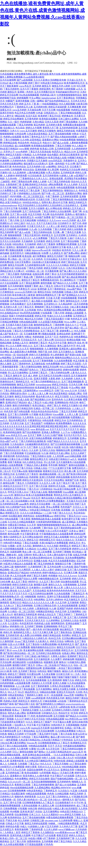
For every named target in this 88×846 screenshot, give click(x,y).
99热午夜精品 (76, 447)
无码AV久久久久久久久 (49, 767)
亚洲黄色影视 (17, 761)
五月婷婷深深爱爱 (69, 196)
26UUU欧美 (50, 187)
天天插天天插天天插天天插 (19, 325)
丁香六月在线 (65, 734)
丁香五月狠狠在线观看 (69, 113)
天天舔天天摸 (42, 199)
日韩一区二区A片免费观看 (16, 647)
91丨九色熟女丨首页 (10, 832)
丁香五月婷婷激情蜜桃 (42, 784)
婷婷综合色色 (77, 596)
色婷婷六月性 (28, 157)
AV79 (22, 447)
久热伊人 (78, 378)
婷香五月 (76, 635)
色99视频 (14, 811)
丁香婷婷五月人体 (24, 107)
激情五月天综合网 (66, 647)
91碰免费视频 (44, 677)
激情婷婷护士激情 (25, 247)
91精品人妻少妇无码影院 (65, 808)
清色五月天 (63, 166)
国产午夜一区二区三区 (53, 193)
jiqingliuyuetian (48, 98)
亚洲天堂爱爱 (40, 378)
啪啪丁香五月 (19, 187)
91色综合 (25, 737)
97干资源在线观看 (34, 844)
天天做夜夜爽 (30, 334)
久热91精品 (38, 122)
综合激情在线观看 (70, 581)
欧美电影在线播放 (48, 119)
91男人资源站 (53, 172)
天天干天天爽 (48, 110)
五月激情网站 (74, 611)
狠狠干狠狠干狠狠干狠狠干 (65, 677)
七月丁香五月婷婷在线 (58, 181)
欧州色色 (66, 250)
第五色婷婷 (39, 125)
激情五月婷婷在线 (66, 131)
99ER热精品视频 (70, 767)
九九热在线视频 (62, 593)
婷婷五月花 (9, 474)
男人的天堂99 (57, 328)
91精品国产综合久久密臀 (24, 578)
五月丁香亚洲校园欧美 (72, 381)
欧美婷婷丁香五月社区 (49, 116)
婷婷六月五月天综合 (35, 719)
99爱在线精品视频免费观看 (59, 817)
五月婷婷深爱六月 (21, 357)
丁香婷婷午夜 (78, 563)
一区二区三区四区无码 (62, 504)
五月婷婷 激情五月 (41, 86)
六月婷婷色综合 (63, 408)
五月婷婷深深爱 (62, 148)
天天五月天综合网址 (54, 480)
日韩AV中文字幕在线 (64, 286)
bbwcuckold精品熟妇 (20, 298)
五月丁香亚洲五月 (19, 587)
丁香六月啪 (13, 220)
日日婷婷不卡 (64, 223)
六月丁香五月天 (26, 307)
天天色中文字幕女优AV (70, 259)
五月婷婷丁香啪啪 (62, 552)
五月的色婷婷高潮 (68, 128)
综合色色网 (13, 447)
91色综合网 (20, 134)
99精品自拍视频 (52, 650)
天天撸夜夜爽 (51, 271)
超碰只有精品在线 (52, 635)
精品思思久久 (32, 692)
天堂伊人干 (9, 151)
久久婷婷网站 (53, 620)
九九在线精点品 (20, 477)
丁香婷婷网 (58, 325)
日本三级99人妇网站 (68, 119)
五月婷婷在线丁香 (15, 772)
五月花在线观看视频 (36, 680)
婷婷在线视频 (63, 477)
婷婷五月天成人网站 (59, 453)
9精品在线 (20, 116)
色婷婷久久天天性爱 (41, 683)
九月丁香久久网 (46, 340)
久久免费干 (56, 659)
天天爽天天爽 (70, 572)
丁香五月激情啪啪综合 (51, 190)
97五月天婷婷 (51, 826)
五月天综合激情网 (45, 731)
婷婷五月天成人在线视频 (56, 537)
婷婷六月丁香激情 (46, 244)
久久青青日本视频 (73, 399)
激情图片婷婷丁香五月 (23, 665)
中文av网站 (34, 98)
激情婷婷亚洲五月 (43, 325)
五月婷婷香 (65, 578)
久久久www (55, 220)
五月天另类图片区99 (44, 92)
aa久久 (73, 459)
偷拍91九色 (67, 671)
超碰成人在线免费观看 (11, 465)
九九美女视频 (48, 674)
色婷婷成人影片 (48, 95)
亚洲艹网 (77, 211)
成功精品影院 (19, 662)
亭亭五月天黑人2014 (18, 492)
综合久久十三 (72, 325)
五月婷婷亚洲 (67, 172)
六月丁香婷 (32, 447)
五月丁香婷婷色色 (21, 363)
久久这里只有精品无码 (21, 408)
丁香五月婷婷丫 (64, 614)
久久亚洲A (13, 623)
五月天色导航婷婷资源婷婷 (70, 274)
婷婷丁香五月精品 (63, 841)
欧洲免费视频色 (64, 423)
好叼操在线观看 (51, 629)
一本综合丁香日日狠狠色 (68, 668)
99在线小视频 (35, 838)
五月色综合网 (54, 566)
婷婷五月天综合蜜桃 (40, 504)
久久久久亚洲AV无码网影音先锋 (50, 80)
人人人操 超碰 (23, 686)
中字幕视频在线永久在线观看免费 (56, 534)
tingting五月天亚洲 (40, 728)
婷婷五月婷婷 (50, 268)
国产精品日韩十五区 (25, 704)
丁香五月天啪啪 (63, 145)
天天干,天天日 (55, 746)
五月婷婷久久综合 (70, 620)
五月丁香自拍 (32, 644)
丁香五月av (33, 764)
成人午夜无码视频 (18, 83)
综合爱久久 (20, 725)
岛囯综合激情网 (35, 770)
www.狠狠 (24, 148)
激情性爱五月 (27, 217)
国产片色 (76, 223)
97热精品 (26, 154)
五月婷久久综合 (47, 450)
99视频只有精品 (75, 157)
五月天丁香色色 (8, 558)
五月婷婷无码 (12, 635)
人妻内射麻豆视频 (36, 172)
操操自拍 (10, 399)
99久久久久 (45, 764)
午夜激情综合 (34, 420)
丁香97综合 (47, 528)
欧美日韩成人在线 (57, 157)
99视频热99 (49, 423)
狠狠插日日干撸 (63, 563)
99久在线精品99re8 (9, 313)
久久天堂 (31, 525)
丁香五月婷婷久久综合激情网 (56, 211)
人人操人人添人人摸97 (42, 569)
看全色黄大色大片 (45, 396)
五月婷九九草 (10, 307)
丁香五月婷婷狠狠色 (13, 620)
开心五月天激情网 (12, 480)
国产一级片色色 (34, 629)
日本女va (73, 531)
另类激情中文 (70, 160)
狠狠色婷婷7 (21, 566)
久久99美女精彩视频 (13, 844)
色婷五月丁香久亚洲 (29, 190)
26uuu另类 (69, 695)
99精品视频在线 (32, 253)
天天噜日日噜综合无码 (45, 605)
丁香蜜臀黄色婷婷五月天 (12, 680)
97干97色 (78, 802)
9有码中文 (33, 581)
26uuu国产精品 (74, 289)
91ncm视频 (58, 414)
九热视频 (22, 764)
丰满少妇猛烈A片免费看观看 (53, 543)
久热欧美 (12, 764)
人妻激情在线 (41, 608)
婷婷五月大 (74, 543)
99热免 (3, 734)
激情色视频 (46, 283)
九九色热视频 (45, 229)
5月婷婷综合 (46, 489)
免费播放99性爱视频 (66, 244)
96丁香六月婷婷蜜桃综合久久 (45, 381)
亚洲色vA (70, 214)
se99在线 (61, 701)
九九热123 (8, 605)
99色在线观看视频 (65, 187)
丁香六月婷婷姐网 (12, 211)
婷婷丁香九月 (54, 405)
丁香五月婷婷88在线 (41, 232)
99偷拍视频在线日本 (48, 578)
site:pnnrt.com (51, 820)
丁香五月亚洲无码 (31, 235)
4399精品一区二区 (35, 271)
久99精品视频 (62, 793)
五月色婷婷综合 (75, 420)
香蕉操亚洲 (20, 716)
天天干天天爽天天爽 (42, 632)
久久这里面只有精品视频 (50, 322)
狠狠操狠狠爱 (14, 235)
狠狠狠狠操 (9, 686)
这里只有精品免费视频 (40, 438)
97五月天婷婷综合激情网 (40, 593)
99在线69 (56, 250)
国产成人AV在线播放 (65, 784)
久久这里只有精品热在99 (58, 752)
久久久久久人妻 (43, 417)
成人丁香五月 (46, 286)
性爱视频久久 (77, 417)
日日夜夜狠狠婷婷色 (65, 805)
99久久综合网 (66, 366)
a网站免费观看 (55, 184)
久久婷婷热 (5, 337)
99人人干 (12, 692)
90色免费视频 (53, 363)
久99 (73, 86)
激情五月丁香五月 (30, 280)
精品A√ (55, 772)
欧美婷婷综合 (14, 817)
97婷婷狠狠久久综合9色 (29, 193)
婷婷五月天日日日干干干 (15, 486)
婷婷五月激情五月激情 (72, 226)
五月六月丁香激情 (29, 89)
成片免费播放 (39, 256)
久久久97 (19, 719)
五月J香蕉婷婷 (54, 680)
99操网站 (79, 695)
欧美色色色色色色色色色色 (60, 590)
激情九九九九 (55, 584)
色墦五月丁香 (59, 617)
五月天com (11, 328)
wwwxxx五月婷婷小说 (25, 292)
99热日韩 (32, 808)
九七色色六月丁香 (68, 826)
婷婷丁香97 (33, 83)
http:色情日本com (73, 719)
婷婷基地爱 (21, 175)
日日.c (15, 752)
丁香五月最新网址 (40, 737)
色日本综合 (79, 513)
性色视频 (23, 208)
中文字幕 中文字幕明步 (38, 725)
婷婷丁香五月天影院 (71, 363)
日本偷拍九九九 (49, 713)
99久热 (65, 447)
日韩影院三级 (37, 820)
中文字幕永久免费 (62, 722)
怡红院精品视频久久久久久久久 (16, 238)
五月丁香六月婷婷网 (18, 414)
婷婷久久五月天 (49, 707)
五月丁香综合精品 (26, 731)
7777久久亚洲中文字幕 (59, 468)
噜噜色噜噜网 (55, 492)
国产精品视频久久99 (40, 399)
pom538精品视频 (73, 456)
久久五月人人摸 (47, 483)
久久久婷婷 (45, 710)
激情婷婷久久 (39, 546)
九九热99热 (11, 178)
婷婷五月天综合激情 (39, 778)
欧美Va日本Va (80, 734)
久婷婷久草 (13, 217)
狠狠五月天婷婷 (16, 734)
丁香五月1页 (31, 617)
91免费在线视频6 (48, 644)
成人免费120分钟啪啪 (31, 635)
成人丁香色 (59, 301)
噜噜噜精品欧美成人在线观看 (46, 519)
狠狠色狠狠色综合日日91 (43, 647)
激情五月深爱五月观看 (64, 689)
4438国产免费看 (43, 217)
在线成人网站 (68, 653)
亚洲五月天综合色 (66, 692)
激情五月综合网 (16, 265)
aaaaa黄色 (24, 504)
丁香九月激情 (12, 274)
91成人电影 (48, 402)
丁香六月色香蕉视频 (13, 453)
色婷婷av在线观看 (12, 137)
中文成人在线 (22, 399)
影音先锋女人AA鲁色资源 (36, 775)
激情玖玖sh (19, 495)
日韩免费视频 (10, 808)
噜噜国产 (63, 465)
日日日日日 (60, 340)
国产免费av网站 (72, 253)
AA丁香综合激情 (77, 764)
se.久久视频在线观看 (18, 758)
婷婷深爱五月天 (47, 540)
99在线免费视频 (67, 139)
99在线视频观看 (69, 298)
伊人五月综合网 (18, 575)
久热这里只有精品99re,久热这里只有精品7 (39, 740)
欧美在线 (26, 256)
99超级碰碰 (22, 229)
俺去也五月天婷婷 (34, 319)
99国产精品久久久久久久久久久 (63, 441)
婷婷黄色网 (9, 456)
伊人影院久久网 (46, 805)
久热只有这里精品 (75, 268)
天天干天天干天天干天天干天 (64, 429)
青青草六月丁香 (50, 128)
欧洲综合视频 (73, 340)
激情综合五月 (72, 301)
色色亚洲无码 (26, 623)
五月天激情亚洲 (41, 659)
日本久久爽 (81, 755)
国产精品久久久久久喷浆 (65, 283)
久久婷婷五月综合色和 (42, 357)
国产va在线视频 (24, 80)
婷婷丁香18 (50, 274)
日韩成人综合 (40, 468)
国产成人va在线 (22, 232)
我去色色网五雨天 (18, 420)
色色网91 (66, 635)
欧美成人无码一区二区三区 (13, 838)
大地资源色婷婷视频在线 (48, 522)
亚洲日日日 (15, 602)
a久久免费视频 (40, 238)
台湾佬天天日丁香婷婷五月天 (14, 429)
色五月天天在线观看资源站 (61, 560)
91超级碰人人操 (36, 826)
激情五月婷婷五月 (78, 202)
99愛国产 (10, 101)
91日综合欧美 (35, 175)
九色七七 (14, 131)
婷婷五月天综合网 (9, 95)
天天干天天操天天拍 (46, 223)
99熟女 (75, 134)
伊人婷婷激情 (57, 354)
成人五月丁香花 (19, 581)
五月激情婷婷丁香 (65, 838)
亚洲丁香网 (22, 558)
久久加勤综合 (47, 832)
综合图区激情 (15, 516)
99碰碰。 (52, 823)
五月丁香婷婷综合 (56, 289)
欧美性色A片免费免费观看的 (50, 501)
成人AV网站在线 (53, 208)
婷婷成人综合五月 (47, 614)
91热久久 (80, 731)
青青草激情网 (21, 829)
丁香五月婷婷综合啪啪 (71, 749)
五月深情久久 (50, 304)
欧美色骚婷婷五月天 (74, 83)
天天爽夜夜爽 (74, 107)
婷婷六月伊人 (78, 578)
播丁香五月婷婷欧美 (44, 563)
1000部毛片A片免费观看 (12, 767)
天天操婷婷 (27, 241)
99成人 (23, 826)
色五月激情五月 (72, 599)
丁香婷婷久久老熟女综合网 (47, 277)
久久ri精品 (42, 549)
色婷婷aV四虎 (10, 701)
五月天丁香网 (34, 435)
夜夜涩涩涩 (62, 835)
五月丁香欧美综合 (63, 632)
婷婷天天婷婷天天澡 (22, 584)
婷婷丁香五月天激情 (37, 575)
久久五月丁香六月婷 (49, 581)
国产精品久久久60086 (76, 716)
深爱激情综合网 (34, 668)
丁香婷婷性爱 (36, 829)
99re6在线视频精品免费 (21, 787)
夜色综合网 (13, 534)
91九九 (29, 722)
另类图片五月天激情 (37, 160)
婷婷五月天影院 (13, 154)
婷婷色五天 (24, 701)
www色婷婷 (21, 151)
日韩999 (27, 555)
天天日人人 (78, 507)
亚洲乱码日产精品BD (16, 402)
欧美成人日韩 (47, 148)
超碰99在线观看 (71, 369)
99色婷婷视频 (7, 683)
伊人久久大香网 (13, 346)
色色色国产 (66, 507)
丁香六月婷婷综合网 (59, 372)
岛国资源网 (15, 552)
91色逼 (39, 113)
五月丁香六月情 (18, 841)
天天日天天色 (21, 438)
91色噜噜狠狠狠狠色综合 (69, 95)
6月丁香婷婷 (49, 838)
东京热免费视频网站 (75, 558)
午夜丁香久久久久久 (62, 513)
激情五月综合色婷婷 (25, 396)
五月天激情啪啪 (35, 304)
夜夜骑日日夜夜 (22, 784)
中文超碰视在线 (32, 453)
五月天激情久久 (66, 351)
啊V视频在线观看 (14, 250)
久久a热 (33, 229)
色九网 (46, 214)
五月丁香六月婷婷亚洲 (59, 549)
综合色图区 (52, 154)
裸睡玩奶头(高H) (18, 393)
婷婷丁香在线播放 (68, 122)
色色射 (83, 677)
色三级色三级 (7, 566)
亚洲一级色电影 (56, 163)
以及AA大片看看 (16, 644)
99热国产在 (15, 608)
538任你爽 (5, 581)
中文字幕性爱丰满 (29, 534)
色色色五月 (76, 319)
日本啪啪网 (16, 169)
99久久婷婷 (28, 608)
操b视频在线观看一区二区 (52, 474)
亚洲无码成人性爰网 (20, 835)
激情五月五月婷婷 (26, 384)
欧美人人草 (72, 247)
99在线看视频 (63, 110)
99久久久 (30, 223)
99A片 (21, 692)
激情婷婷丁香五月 (38, 343)
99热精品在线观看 (38, 746)
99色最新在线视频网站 (74, 746)
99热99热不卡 (58, 725)
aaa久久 (3, 420)
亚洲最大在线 (40, 560)
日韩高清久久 (50, 113)
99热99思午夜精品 (12, 543)
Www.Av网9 (70, 322)
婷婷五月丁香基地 (30, 832)
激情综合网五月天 (39, 459)
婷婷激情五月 (59, 438)
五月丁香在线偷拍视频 (59, 134)
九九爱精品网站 (42, 787)
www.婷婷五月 (46, 390)
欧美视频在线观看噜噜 (42, 145)
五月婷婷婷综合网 (9, 504)
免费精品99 (41, 157)
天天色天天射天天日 (35, 620)
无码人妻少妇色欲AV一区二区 (32, 799)
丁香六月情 (58, 313)
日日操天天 (15, 638)
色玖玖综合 (28, 169)
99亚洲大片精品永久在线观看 (18, 563)
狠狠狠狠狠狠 (7, 134)
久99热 (79, 692)
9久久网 (41, 749)
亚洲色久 (10, 247)
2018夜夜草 (47, 587)
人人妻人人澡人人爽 (38, 393)
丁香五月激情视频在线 (62, 199)
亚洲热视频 (40, 169)
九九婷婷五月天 (35, 187)
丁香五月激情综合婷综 (50, 369)
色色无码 (8, 411)
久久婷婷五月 (56, 253)
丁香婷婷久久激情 (34, 695)
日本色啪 (55, 510)
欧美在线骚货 (31, 772)
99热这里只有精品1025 (71, 811)
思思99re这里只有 (14, 310)
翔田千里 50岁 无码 (47, 351)
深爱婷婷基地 (33, 841)
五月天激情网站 (44, 689)
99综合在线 (20, 268)
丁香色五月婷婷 (35, 268)
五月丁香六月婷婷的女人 (58, 796)
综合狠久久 (9, 128)
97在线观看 (46, 313)
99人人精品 (77, 145)
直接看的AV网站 (50, 139)
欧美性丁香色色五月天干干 (35, 137)
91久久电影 (52, 546)
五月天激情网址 (51, 811)
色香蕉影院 (81, 131)
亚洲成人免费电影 (51, 432)
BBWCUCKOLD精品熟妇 (12, 629)
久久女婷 (33, 450)
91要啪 (32, 749)
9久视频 (12, 698)
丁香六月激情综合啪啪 (30, 366)
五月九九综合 (80, 740)
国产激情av (39, 752)
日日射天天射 (63, 674)
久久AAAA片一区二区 (19, 781)
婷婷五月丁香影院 (17, 674)
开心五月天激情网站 (18, 372)
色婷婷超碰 (25, 122)
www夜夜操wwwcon (65, 832)
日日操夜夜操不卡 (64, 802)
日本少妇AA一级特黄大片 (61, 799)
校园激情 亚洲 (51, 662)
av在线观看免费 (22, 683)
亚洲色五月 (13, 728)
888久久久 (27, 346)
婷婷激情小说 (16, 626)
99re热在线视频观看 (29, 95)
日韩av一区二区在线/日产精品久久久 (54, 665)
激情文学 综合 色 (75, 343)
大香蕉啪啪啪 (69, 584)
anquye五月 (77, 752)
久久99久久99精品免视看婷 (21, 522)
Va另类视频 (45, 772)
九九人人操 (77, 250)
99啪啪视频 (30, 596)
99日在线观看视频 (61, 417)
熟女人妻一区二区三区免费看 (37, 552)
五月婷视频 (73, 438)
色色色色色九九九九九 (14, 540)
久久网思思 (24, 569)
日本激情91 (34, 587)
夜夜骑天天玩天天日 (53, 471)
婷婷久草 (7, 632)
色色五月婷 (60, 611)
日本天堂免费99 (22, 262)
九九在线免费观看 (63, 360)
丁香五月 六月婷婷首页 (26, 483)
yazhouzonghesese (8, 205)
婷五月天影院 (62, 396)
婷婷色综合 (28, 516)
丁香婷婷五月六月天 (22, 599)
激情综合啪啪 (26, 752)
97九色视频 (38, 531)
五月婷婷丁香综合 (27, 671)
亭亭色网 (52, 465)
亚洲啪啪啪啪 (50, 626)
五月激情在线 (38, 363)
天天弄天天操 (17, 423)
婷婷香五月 (47, 235)
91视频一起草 (14, 546)
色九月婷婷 (23, 820)
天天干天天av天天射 (16, 770)
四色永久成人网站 (17, 713)
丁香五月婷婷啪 (25, 125)
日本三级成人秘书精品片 (37, 656)
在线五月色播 (80, 555)
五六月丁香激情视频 (42, 360)
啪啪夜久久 (77, 781)
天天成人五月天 (75, 80)
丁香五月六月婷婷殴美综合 (25, 331)
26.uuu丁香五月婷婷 (24, 641)
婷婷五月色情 (53, 241)
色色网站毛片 (7, 107)
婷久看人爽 (70, 471)
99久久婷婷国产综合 (16, 507)
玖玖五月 (35, 498)
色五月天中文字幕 (57, 343)
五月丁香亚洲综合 (66, 98)
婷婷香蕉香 (30, 796)
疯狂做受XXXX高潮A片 (36, 163)
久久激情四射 (7, 641)
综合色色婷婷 (57, 214)
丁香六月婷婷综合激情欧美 (32, 441)
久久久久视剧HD (50, 814)
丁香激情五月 (77, 593)
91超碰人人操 (66, 175)
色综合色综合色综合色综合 (44, 411)
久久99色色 (37, 259)
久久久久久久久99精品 (57, 265)
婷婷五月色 (80, 680)
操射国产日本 (72, 480)
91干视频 (33, 414)
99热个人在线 (48, 758)
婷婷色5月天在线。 (58, 486)
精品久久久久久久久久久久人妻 (38, 602)
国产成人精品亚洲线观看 (74, 277)
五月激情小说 (7, 268)
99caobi (26, 498)
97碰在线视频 (49, 701)
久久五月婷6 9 (46, 447)
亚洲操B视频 (49, 668)
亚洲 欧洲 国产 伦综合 (31, 811)
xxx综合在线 (25, 360)
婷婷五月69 (60, 420)
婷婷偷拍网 (68, 659)
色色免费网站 (21, 778)
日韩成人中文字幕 (15, 823)
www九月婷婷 (69, 220)
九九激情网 (34, 528)
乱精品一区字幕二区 (44, 408)
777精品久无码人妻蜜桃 (35, 465)
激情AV (62, 662)
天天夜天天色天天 (36, 226)
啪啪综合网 (74, 256)
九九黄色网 (22, 749)
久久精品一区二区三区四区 (21, 611)
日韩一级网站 (37, 101)
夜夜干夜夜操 (14, 462)
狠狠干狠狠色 (54, 671)
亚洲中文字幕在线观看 (58, 596)
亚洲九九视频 (59, 683)
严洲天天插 (11, 820)
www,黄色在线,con (39, 429)
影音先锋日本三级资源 (23, 295)
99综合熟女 (18, 244)
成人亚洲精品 (68, 522)
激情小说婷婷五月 (12, 537)
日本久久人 (80, 238)
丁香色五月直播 (73, 232)
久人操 (3, 758)
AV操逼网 (15, 340)
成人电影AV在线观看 (41, 301)
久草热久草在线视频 (60, 686)
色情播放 (52, 575)
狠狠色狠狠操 (35, 471)
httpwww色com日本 (41, 250)
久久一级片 (13, 122)
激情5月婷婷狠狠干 (21, 405)
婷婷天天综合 (57, 641)
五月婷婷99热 (40, 107)
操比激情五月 (66, 629)
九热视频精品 (7, 778)
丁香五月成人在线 (38, 492)
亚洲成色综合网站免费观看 (57, 310)
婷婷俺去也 (67, 116)
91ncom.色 (32, 743)
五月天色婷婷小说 (36, 166)
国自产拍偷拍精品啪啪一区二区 (66, 778)
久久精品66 (30, 549)
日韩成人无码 (71, 292)
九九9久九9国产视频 (52, 435)
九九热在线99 (17, 444)
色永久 (24, 450)
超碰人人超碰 (39, 181)
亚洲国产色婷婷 (65, 608)
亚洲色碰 (41, 289)
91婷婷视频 (69, 89)
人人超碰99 (9, 175)
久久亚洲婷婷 (19, 172)
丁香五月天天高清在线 (39, 151)
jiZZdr (33, 289)
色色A (40, 310)
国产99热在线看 (22, 411)
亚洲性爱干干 (78, 334)
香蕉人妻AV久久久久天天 (16, 348)
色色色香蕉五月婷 (55, 698)
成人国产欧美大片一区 (11, 334)
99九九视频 (79, 331)
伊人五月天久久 (51, 770)
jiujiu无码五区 (55, 160)
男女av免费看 (52, 507)
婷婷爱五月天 (12, 513)
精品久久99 (70, 151)
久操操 (27, 250)
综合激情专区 (57, 728)
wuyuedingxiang (43, 384)
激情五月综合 (44, 292)
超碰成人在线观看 (74, 313)
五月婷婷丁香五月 (38, 372)
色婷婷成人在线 (42, 623)
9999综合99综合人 (31, 202)
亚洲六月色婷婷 (47, 477)
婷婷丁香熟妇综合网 (21, 181)
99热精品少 (42, 220)
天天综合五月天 (29, 340)
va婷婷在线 (64, 707)
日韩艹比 (59, 390)
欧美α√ (15, 710)
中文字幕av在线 (19, 471)
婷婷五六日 (32, 540)
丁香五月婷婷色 (11, 89)
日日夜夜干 (75, 166)
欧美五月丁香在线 (59, 387)
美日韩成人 (77, 552)
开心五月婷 (49, 462)
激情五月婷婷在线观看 (36, 823)
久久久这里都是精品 (64, 755)
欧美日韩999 (45, 414)
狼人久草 (58, 587)
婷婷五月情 (40, 316)
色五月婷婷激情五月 (10, 737)
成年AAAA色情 (8, 749)
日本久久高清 (51, 122)
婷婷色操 (34, 148)
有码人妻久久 (39, 555)
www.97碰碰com (66, 829)
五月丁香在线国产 (34, 423)
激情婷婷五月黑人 (22, 632)
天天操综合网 (34, 110)
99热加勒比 (35, 707)
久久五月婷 (60, 602)
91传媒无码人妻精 (76, 662)
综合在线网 (5, 665)
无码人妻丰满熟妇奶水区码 (21, 199)
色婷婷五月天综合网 (70, 169)
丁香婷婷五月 (50, 790)
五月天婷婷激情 (16, 286)
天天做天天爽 (67, 772)
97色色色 (48, 844)
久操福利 (39, 247)
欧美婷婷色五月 (66, 644)
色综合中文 (64, 713)
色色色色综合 (19, 166)
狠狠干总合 (68, 680)
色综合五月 (36, 142)
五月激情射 (73, 602)
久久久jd (45, 328)
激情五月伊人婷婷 (61, 86)
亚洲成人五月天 (20, 343)
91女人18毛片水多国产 (56, 531)
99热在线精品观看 (28, 322)
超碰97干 (19, 656)
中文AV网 (70, 163)
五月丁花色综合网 (31, 211)
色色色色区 (18, 319)
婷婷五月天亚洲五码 (32, 480)
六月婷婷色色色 (18, 160)
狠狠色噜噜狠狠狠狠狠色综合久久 (54, 525)
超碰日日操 (60, 569)
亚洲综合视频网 (13, 677)
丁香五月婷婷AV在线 (40, 456)
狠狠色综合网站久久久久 (67, 357)
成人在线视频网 (22, 145)
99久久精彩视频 (67, 104)
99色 (15, 671)
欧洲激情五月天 (78, 743)
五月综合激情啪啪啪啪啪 (43, 781)
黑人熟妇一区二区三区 (19, 259)
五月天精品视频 (28, 220)
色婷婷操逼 (25, 274)
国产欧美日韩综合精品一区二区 (19, 653)
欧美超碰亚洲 (42, 387)
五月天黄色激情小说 (18, 528)
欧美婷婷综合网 (44, 716)
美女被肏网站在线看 (33, 650)
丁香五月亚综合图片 (54, 319)
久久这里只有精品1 (15, 668)
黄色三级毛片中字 (66, 346)
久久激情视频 (51, 348)
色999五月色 (54, 638)
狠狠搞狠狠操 (36, 348)
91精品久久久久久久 (10, 280)
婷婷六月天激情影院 (39, 354)
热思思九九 (57, 151)
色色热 (50, 793)
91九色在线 (67, 566)
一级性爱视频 (11, 740)
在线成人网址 (75, 393)
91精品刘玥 (35, 758)
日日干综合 (81, 647)
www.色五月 (25, 86)
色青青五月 (24, 289)
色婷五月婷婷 (76, 793)
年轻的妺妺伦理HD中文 (67, 92)
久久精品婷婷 (65, 304)
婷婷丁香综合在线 (70, 262)
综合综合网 (22, 354)
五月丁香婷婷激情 (40, 686)
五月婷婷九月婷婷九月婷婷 (65, 710)
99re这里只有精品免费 (64, 489)
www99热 (4, 169)
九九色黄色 (18, 337)
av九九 (79, 89)
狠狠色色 (19, 796)
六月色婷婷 (81, 829)
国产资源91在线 (73, 354)
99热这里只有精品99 (40, 510)
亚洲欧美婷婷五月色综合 (34, 184)
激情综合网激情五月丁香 (48, 295)
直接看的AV (16, 775)
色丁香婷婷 (57, 89)
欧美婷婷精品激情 (12, 432)
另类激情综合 (14, 417)
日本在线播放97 (18, 304)
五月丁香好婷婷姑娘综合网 (67, 528)
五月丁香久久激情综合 (45, 346)
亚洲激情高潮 (33, 713)
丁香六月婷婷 (59, 229)
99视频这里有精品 (45, 611)
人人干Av (65, 432)
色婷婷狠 (33, 477)
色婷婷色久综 (66, 337)
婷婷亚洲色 (45, 89)
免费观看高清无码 (49, 280)
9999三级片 (19, 223)
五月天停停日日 (25, 560)
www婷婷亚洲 (38, 698)
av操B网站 (51, 166)
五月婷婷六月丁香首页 (27, 474)
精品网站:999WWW (61, 787)
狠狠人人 (77, 820)
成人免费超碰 (79, 310)
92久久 (61, 268)
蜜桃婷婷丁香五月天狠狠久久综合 (52, 307)
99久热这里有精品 (58, 393)
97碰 (67, 319)
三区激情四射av (30, 390)
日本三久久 (34, 814)
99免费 (45, 253)
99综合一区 (10, 354)
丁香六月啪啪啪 (11, 139)
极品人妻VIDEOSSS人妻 (63, 737)
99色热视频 (57, 292)
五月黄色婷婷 (31, 119)
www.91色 (8, 495)
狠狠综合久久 (71, 190)
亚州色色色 (57, 399)
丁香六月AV (33, 489)
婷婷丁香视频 (7, 719)
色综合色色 (23, 142)
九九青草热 (28, 417)
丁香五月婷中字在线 (47, 734)
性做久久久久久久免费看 (59, 316)
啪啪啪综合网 (63, 450)
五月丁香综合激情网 (29, 283)
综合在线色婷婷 (18, 226)
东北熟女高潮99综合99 (40, 558)
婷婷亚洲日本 (17, 617)
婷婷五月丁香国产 (43, 722)
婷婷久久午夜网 (34, 128)
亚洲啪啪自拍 (61, 402)
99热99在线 (59, 761)
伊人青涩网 (53, 169)
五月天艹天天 (51, 337)
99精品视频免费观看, (68, 823)
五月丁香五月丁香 (49, 331)
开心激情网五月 (67, 280)
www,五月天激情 (28, 131)
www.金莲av (14, 531)
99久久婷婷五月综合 (32, 462)
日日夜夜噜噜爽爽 (16, 790)
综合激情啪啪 (21, 814)
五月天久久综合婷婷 (10, 241)
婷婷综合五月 (45, 617)
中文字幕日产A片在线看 (62, 775)
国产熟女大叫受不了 (20, 301)
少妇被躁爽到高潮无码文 (37, 444)
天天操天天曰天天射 (76, 501)
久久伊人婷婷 (50, 829)
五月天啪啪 (59, 716)
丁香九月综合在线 (12, 390)
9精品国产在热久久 (28, 369)
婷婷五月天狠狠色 (47, 131)
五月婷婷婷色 (64, 781)
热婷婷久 (41, 596)
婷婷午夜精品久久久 (52, 572)
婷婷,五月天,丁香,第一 (30, 104)
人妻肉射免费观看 (78, 142)
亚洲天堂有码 (7, 113)
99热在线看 (48, 420)
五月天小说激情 (36, 208)
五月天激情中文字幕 (55, 247)
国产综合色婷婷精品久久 (57, 101)
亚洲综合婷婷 (38, 298)
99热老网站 (39, 599)
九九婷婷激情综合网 (35, 265)
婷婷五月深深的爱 (57, 107)
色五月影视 (78, 360)
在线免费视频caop (44, 516)
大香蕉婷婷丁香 (13, 184)
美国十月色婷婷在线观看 (21, 316)
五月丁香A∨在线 (18, 214)
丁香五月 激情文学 (12, 375)
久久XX (41, 796)
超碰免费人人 (66, 331)
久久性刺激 (30, 310)
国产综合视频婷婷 (31, 432)
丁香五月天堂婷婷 (68, 411)
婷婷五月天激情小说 (72, 405)
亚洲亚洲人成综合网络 (70, 348)
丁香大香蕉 (24, 519)
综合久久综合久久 (65, 540)
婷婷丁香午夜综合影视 (28, 328)
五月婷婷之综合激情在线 (48, 653)
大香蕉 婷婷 (54, 378)
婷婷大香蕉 (31, 767)
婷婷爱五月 (65, 546)
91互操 (73, 790)
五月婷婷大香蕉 (54, 125)
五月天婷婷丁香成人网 (21, 277)
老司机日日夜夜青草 (69, 154)
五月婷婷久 (71, 235)
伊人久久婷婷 (70, 184)
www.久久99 (71, 390)
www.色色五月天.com (16, 435)
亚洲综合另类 (67, 770)
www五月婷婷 (19, 110)
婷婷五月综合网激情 (13, 119)
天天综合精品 (7, 145)
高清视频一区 (68, 510)
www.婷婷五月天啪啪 (70, 814)
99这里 (57, 447)
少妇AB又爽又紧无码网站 (13, 743)
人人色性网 (58, 456)
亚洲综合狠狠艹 (73, 623)
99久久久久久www (67, 575)
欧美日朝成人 (39, 405)
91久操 (45, 453)
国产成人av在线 (60, 142)
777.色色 (31, 716)
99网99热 (69, 641)
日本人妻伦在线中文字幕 (59, 555)
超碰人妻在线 (10, 590)
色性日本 (73, 402)
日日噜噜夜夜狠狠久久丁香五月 (53, 743)
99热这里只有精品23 (59, 459)
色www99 (12, 289)
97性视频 (22, 808)
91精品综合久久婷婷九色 (34, 638)
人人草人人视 (53, 226)
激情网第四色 (57, 623)
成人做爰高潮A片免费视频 (23, 351)
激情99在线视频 (76, 465)
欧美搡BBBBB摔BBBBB (22, 387)
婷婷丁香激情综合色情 (21, 659)
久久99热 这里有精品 (30, 139)
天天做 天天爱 (53, 298)
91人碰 (52, 608)
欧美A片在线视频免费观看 (39, 495)
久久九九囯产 (24, 590)
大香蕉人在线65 (58, 656)
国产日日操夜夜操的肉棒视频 (65, 444)
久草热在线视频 (29, 805)
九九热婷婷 (67, 378)
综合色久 (4, 689)
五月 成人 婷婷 (30, 375)
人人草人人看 (71, 414)
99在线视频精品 (50, 104)
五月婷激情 (39, 241)
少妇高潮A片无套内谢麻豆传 (45, 262)
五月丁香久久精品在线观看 (14, 746)
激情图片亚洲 (40, 584)
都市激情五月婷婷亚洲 (25, 614)
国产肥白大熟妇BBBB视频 (63, 137)
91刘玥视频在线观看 (13, 549)
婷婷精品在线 (10, 142)
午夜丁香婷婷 (52, 196)
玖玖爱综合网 (33, 674)
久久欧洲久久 (42, 641)
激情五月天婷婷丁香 (57, 256)
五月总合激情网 (8, 80)
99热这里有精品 (16, 695)
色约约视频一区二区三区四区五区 (27, 196)
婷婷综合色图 (12, 826)
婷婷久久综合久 (77, 835)
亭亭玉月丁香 (65, 626)
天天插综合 (58, 558)
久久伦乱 (26, 546)
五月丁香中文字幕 (12, 802)
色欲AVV (47, 142)
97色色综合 (67, 740)
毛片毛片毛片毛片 (73, 435)
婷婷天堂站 (60, 516)
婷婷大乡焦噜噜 (75, 229)
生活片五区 (31, 116)
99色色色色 (35, 572)
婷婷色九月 (36, 701)
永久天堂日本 (52, 749)
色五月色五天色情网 (25, 113)
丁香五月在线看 (30, 543)
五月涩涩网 (59, 235)
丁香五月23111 (74, 516)
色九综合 (20, 128)
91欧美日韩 (81, 104)
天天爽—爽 (58, 232)
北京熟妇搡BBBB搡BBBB (74, 638)
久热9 (83, 92)
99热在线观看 (11, 519)
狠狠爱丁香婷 (31, 286)
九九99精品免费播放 (65, 731)
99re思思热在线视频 (30, 313)
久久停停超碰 (39, 154)
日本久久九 (81, 775)
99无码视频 (80, 758)
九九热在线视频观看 (67, 605)
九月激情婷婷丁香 (37, 566)
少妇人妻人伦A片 (65, 758)
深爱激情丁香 (29, 677)
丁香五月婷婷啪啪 (23, 605)
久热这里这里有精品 (37, 134)
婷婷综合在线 (45, 808)
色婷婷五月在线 (79, 110)
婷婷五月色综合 (60, 384)
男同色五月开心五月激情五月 (68, 495)
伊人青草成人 (78, 686)
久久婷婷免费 (65, 820)
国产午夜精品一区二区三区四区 (67, 217)
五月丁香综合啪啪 (70, 241)
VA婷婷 (3, 516)
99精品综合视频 (47, 692)
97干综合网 (30, 734)
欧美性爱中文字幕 (71, 519)
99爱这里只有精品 (17, 525)
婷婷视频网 (22, 98)
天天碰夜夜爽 (14, 256)
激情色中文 (26, 531)
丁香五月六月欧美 (57, 238)
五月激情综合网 (8, 731)
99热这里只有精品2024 (52, 83)
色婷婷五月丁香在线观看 (22, 689)
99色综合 (41, 671)
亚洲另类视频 (22, 101)
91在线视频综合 (35, 662)
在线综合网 (38, 274)
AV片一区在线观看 (53, 695)
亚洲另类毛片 (17, 253)
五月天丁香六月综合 (22, 468)
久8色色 (82, 235)
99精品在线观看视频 (36, 793)
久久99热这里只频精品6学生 (39, 761)
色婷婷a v (24, 510)
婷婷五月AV (67, 650)
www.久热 (17, 650)
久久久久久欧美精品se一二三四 (35, 513)
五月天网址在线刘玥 (32, 537)
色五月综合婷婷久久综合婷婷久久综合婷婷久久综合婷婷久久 (48, 205)
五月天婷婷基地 (50, 175)
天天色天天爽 (75, 384)
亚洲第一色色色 (25, 92)
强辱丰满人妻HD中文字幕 (54, 202)
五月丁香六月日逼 (38, 486)
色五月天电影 (35, 214)
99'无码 (74, 713)
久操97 (70, 238)
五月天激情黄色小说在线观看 (70, 462)
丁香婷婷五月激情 (29, 710)
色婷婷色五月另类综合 (14, 489)
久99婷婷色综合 (77, 426)
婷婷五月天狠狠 (77, 265)
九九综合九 (63, 790)
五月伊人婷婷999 (54, 599)
